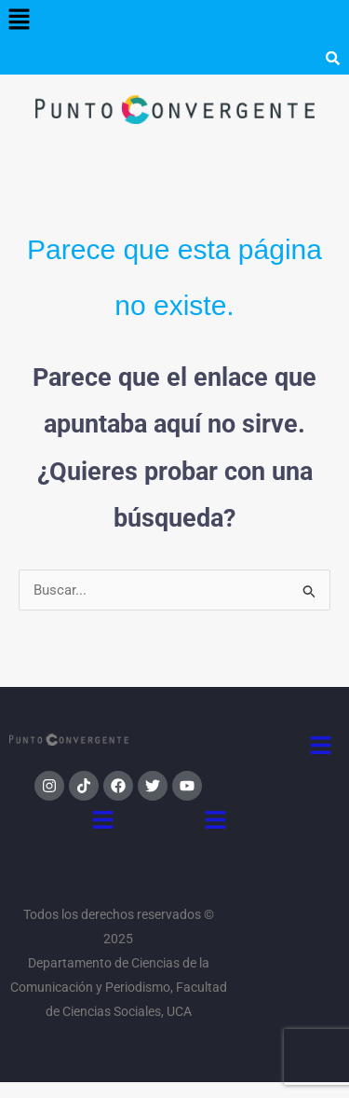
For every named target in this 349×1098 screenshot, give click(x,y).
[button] (18, 20)
